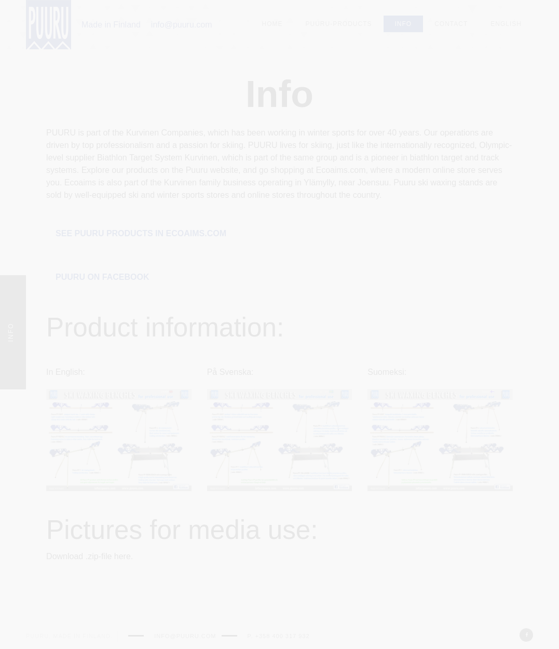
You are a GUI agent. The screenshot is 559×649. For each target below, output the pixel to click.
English (506, 24)
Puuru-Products (339, 24)
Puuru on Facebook (102, 277)
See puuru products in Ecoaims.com (141, 233)
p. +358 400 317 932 (279, 636)
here (122, 556)
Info (403, 24)
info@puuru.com (181, 24)
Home (272, 24)
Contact (451, 24)
